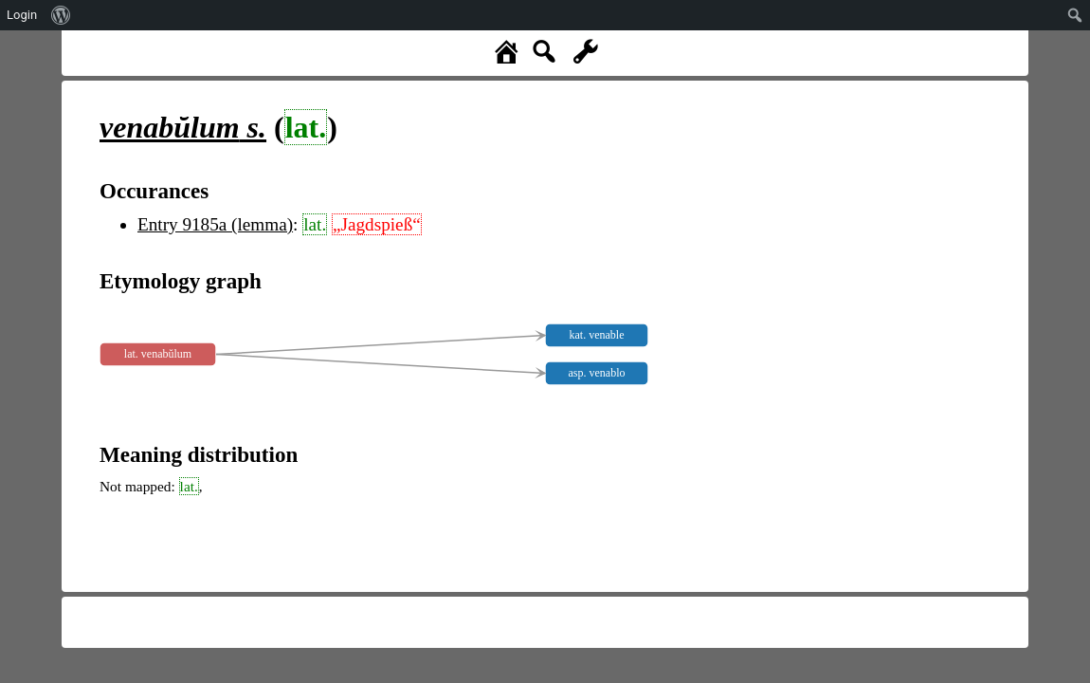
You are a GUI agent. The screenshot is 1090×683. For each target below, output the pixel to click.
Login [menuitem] (22, 15)
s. (183, 127)
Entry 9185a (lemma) (215, 224)
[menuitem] (61, 15)
